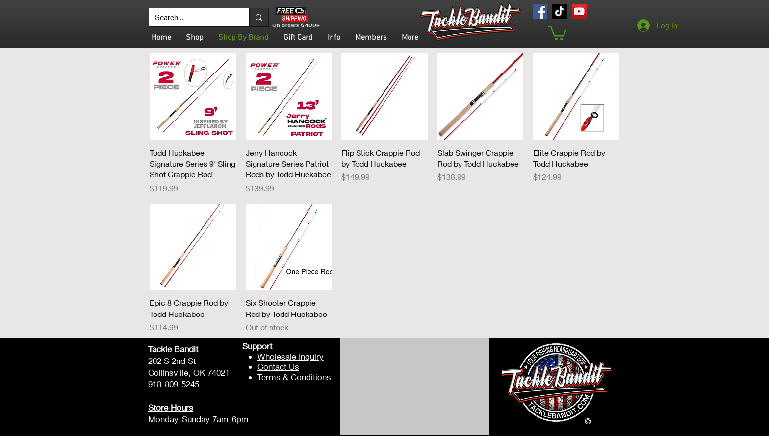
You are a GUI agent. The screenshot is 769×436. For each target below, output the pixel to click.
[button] (557, 32)
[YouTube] (579, 11)
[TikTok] (559, 11)
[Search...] (192, 17)
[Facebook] (540, 11)
